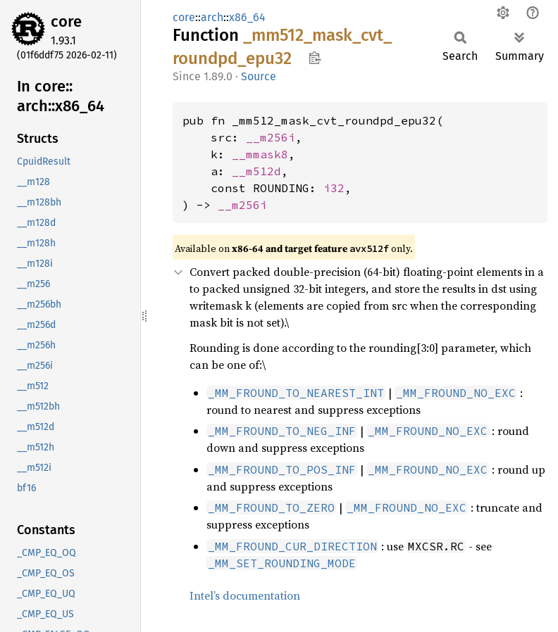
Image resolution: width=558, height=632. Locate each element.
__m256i (270, 137)
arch (212, 17)
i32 (334, 188)
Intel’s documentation (245, 595)
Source (258, 76)
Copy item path (314, 58)
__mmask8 (260, 154)
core (66, 21)
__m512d (256, 171)
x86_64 (247, 17)
